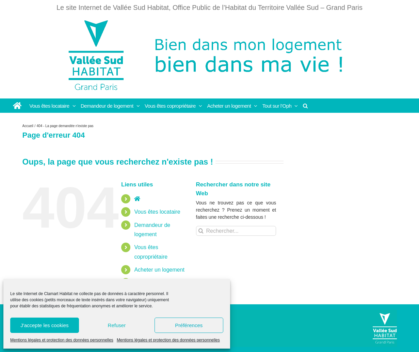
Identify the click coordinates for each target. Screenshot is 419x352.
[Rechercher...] (236, 231)
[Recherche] (201, 231)
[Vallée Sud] (385, 328)
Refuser (117, 325)
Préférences (189, 325)
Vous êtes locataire (157, 212)
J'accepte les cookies (44, 325)
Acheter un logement (159, 270)
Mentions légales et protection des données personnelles (61, 340)
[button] (305, 105)
